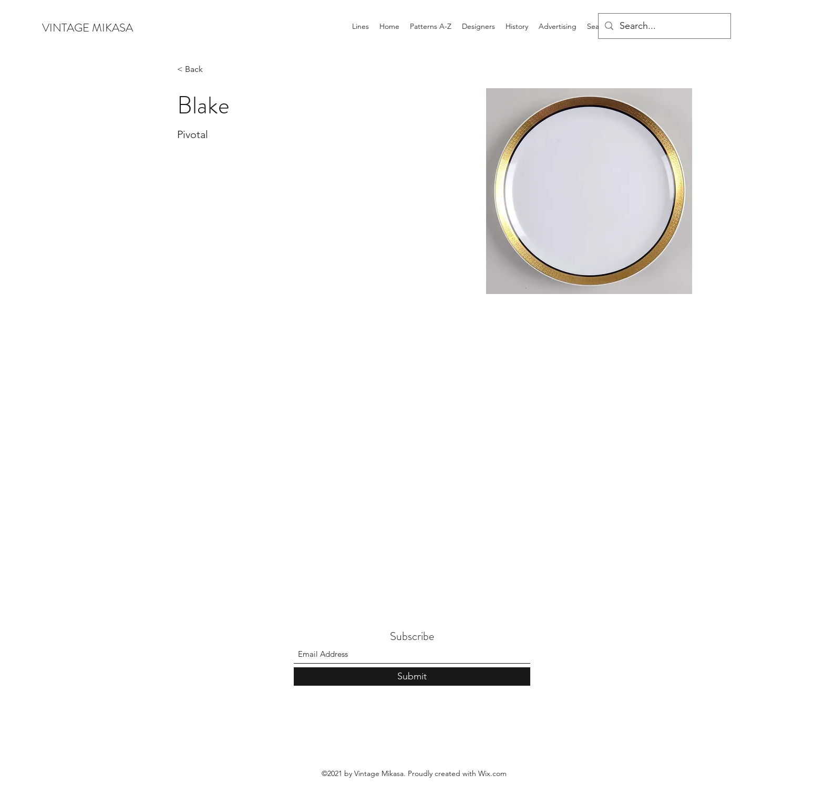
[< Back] (198, 69)
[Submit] (412, 676)
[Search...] (664, 26)
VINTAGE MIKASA (87, 27)
